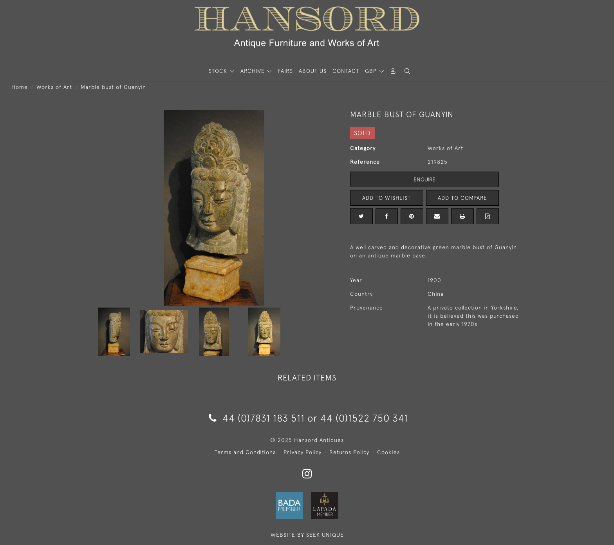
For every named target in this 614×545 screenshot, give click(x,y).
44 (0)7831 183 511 (256, 418)
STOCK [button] (219, 71)
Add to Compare (462, 198)
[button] (407, 71)
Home (19, 87)
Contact (345, 71)
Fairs (285, 71)
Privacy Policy (302, 452)
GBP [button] (372, 71)
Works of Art (54, 87)
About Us (313, 71)
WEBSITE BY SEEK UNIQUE (307, 535)
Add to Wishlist (386, 198)
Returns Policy (349, 452)
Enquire (424, 179)
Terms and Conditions (245, 452)
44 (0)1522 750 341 (364, 418)
